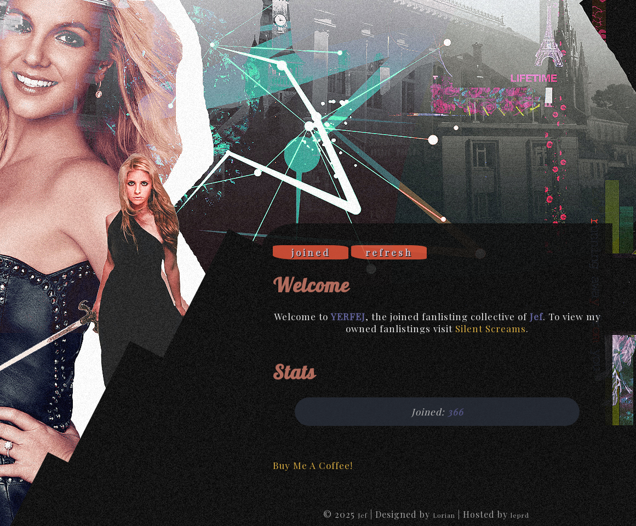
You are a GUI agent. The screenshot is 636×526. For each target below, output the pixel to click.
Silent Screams (490, 328)
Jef (363, 515)
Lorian (444, 515)
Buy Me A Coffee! (313, 465)
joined (310, 252)
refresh (389, 252)
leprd (520, 515)
